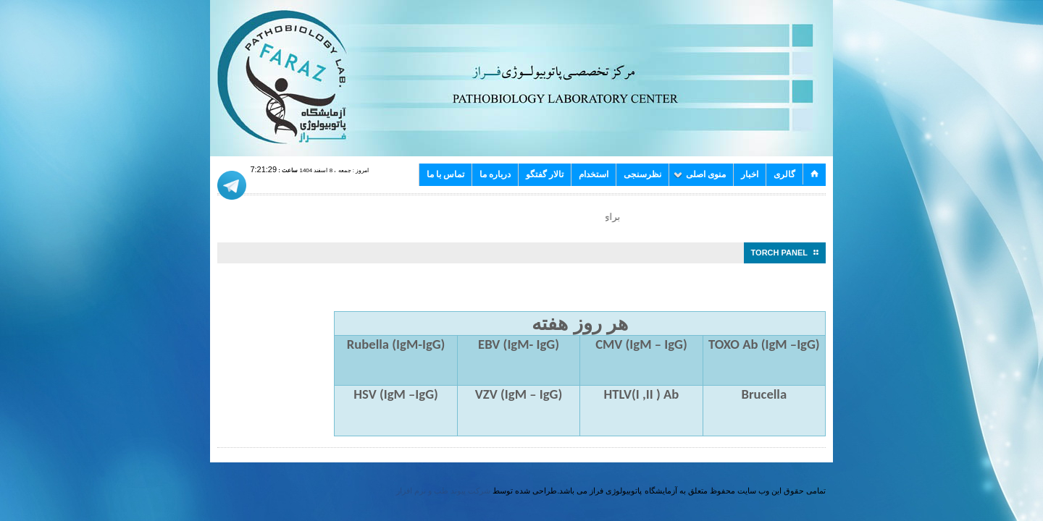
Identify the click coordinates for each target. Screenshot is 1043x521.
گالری (784, 174)
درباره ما (495, 174)
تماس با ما (445, 174)
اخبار (749, 174)
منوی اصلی (700, 174)
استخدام (593, 174)
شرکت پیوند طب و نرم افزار (443, 490)
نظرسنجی (642, 174)
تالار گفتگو (545, 174)
